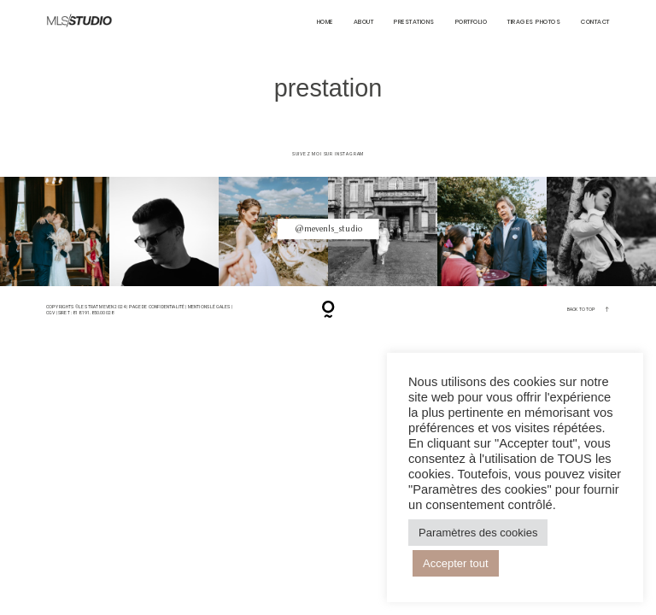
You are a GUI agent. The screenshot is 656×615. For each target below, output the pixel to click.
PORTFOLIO (471, 22)
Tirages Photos (533, 22)
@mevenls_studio (328, 228)
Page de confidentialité (157, 306)
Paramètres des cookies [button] (478, 532)
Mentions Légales (209, 306)
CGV (51, 312)
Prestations (414, 22)
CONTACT (595, 22)
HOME (325, 22)
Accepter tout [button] (456, 563)
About (364, 22)
